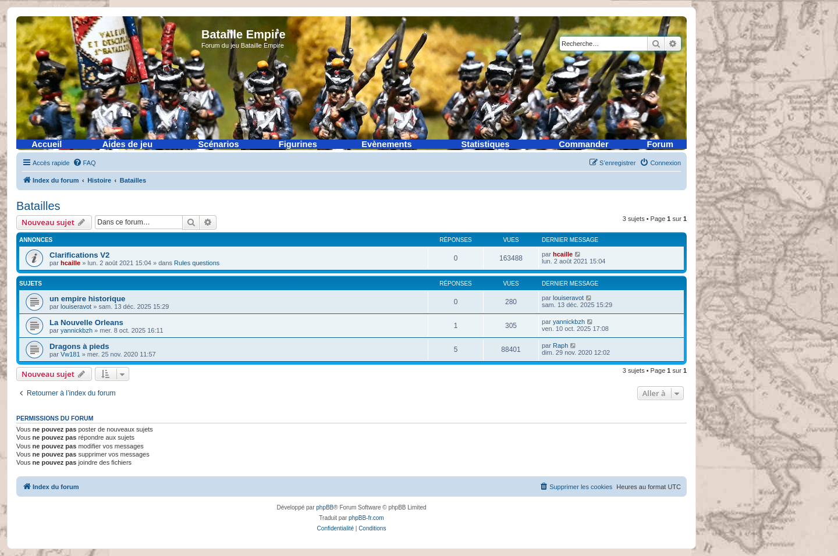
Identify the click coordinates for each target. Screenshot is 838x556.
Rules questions (196, 262)
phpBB (324, 507)
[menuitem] (84, 163)
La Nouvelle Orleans (86, 322)
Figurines (298, 144)
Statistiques (485, 144)
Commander (584, 144)
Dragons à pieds (79, 346)
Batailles (38, 205)
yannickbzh (77, 330)
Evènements (386, 144)
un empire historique (87, 298)
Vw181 (70, 354)
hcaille (70, 262)
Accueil (46, 144)
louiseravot (76, 306)
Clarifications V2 (79, 255)
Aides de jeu (127, 144)
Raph (560, 345)
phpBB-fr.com (366, 518)
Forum (660, 144)
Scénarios (218, 144)
